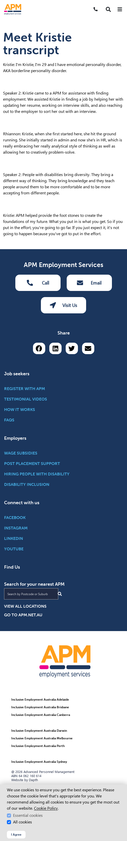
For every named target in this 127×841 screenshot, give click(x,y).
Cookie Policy (46, 808)
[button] (108, 9)
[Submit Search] (59, 593)
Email (89, 283)
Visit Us (63, 305)
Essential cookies (28, 815)
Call (38, 283)
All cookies (22, 822)
